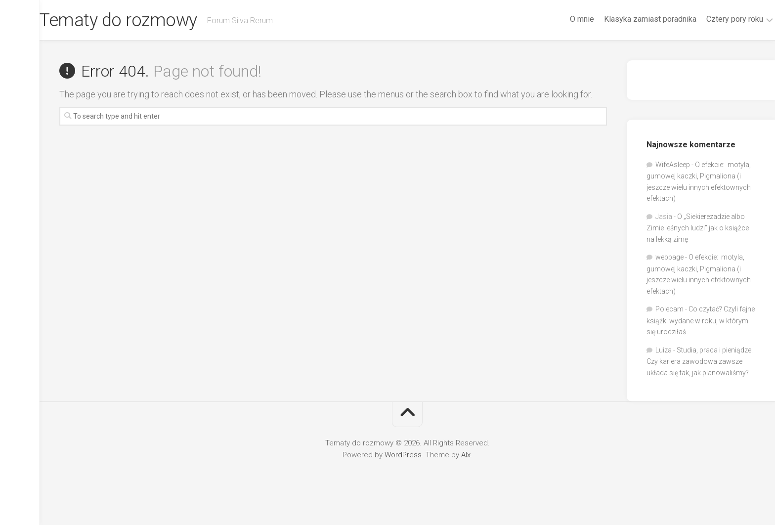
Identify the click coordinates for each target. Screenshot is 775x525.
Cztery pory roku (715, 19)
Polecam (669, 309)
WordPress (403, 454)
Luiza (663, 350)
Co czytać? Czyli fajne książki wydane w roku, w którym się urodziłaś (700, 320)
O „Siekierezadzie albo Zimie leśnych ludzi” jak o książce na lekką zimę (697, 228)
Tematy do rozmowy (138, 20)
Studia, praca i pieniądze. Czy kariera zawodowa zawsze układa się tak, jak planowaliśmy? (699, 361)
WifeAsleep (672, 165)
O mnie (562, 19)
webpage (669, 257)
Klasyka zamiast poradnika (630, 19)
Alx (466, 454)
